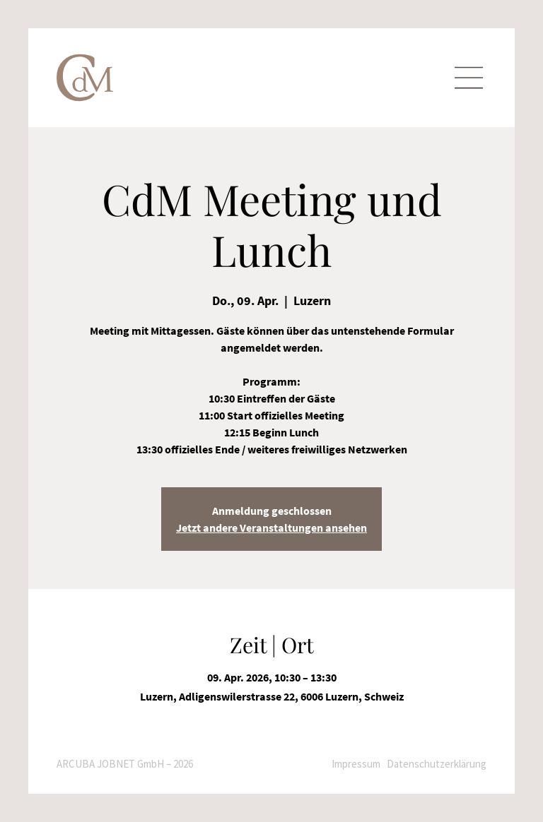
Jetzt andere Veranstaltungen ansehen (271, 527)
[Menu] (468, 78)
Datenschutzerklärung (436, 763)
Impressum (356, 763)
